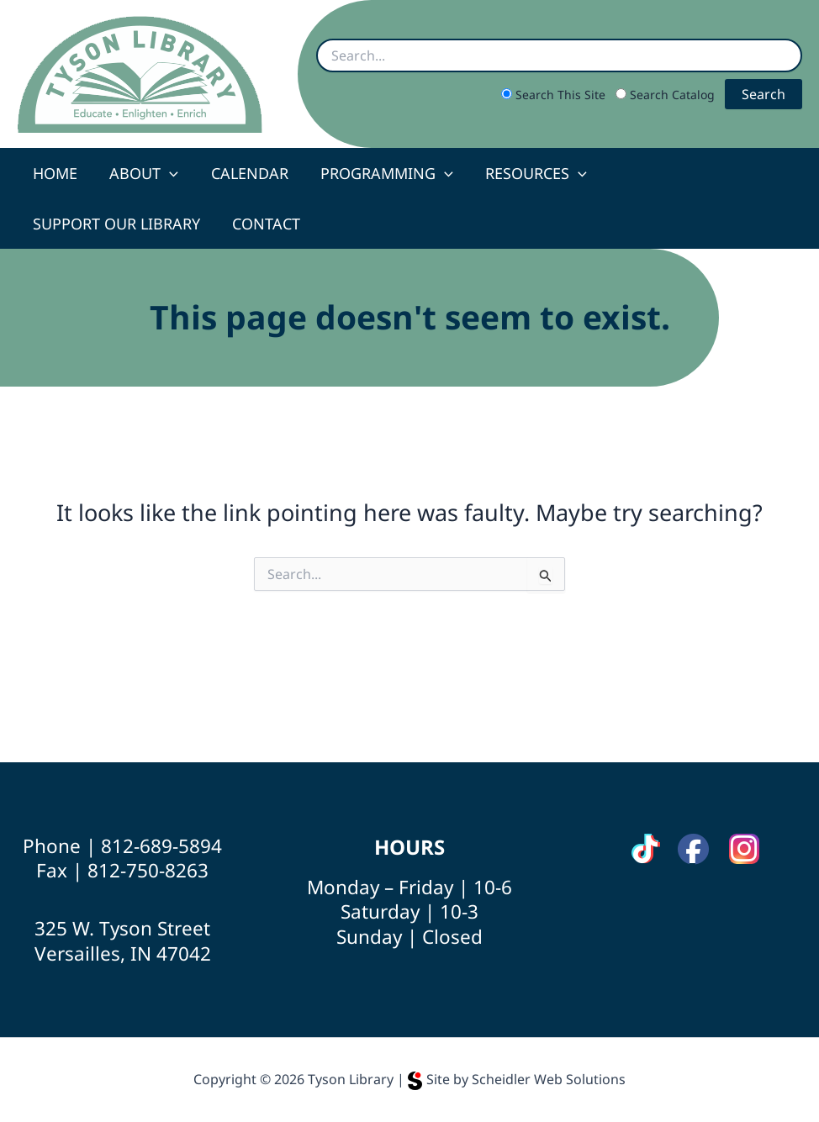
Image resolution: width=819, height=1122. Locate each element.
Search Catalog (667, 95)
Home (54, 173)
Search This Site (555, 95)
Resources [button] (528, 173)
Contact (66, 223)
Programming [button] (380, 173)
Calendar (244, 173)
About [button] (141, 173)
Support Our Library (691, 173)
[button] (167, 173)
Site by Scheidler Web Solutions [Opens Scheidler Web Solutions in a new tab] (517, 1079)
